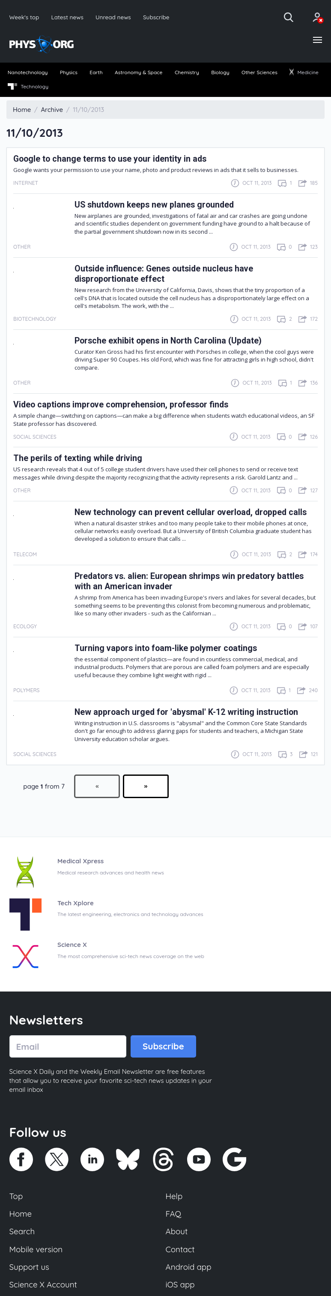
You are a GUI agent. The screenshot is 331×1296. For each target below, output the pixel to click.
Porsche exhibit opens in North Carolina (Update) (168, 341)
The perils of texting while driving (77, 458)
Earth (95, 72)
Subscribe (156, 17)
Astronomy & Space (138, 72)
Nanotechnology (28, 72)
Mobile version (36, 1249)
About (177, 1231)
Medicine (304, 72)
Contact (180, 1249)
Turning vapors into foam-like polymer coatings (166, 648)
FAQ (174, 1214)
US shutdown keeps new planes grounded (154, 205)
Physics (69, 72)
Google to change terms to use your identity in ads (109, 159)
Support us (29, 1267)
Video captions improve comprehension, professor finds (120, 405)
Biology (220, 72)
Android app (189, 1267)
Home (20, 1214)
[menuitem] (27, 73)
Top (16, 1196)
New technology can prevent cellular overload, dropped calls (191, 512)
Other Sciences (259, 72)
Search (22, 1231)
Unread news (113, 17)
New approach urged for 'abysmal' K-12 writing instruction (186, 712)
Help (174, 1196)
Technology (28, 86)
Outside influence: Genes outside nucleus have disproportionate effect (164, 274)
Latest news (67, 17)
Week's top (24, 17)
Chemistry (187, 72)
